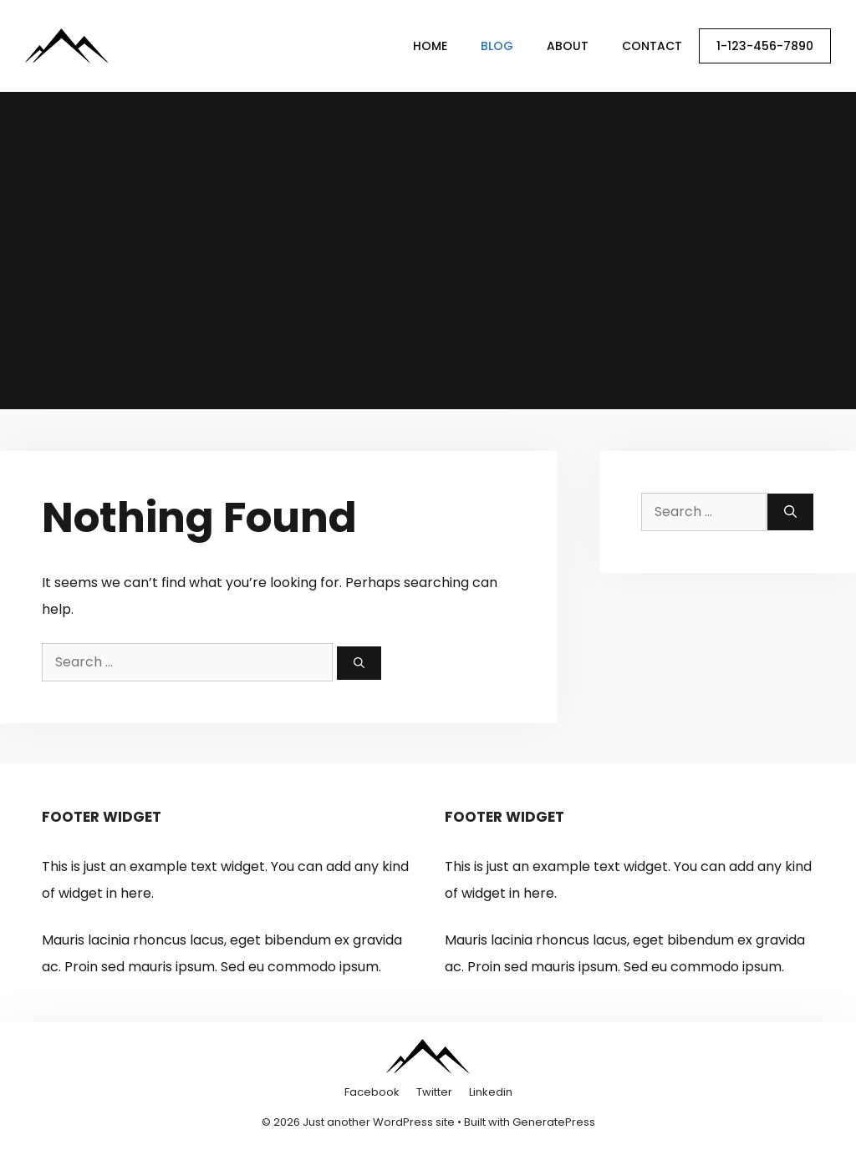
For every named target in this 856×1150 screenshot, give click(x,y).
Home (430, 46)
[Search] (359, 663)
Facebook (372, 1092)
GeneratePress (553, 1122)
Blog (497, 46)
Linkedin (490, 1092)
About (567, 46)
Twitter (434, 1092)
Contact (652, 46)
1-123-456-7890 (764, 46)
